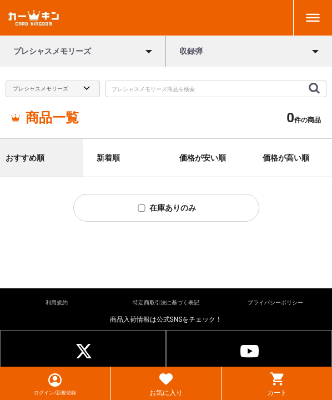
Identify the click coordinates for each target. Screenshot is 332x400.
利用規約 (57, 302)
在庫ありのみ (166, 207)
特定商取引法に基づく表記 (166, 302)
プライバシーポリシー (275, 302)
